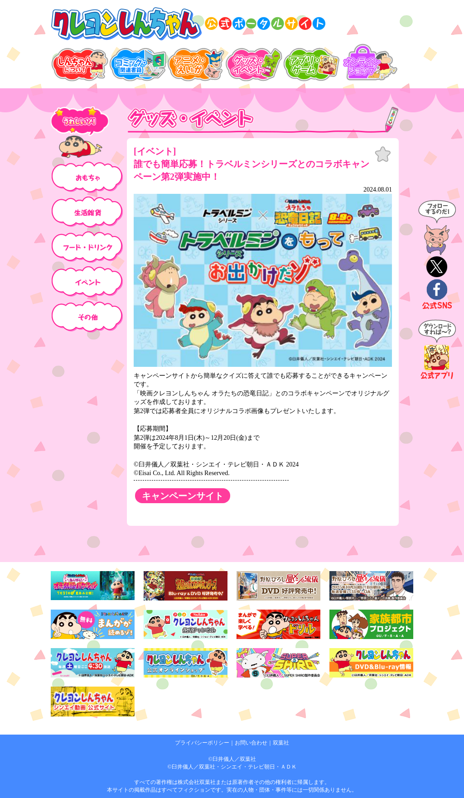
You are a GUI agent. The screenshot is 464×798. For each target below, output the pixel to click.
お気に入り (383, 154)
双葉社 (281, 743)
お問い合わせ (251, 743)
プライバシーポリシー (202, 743)
